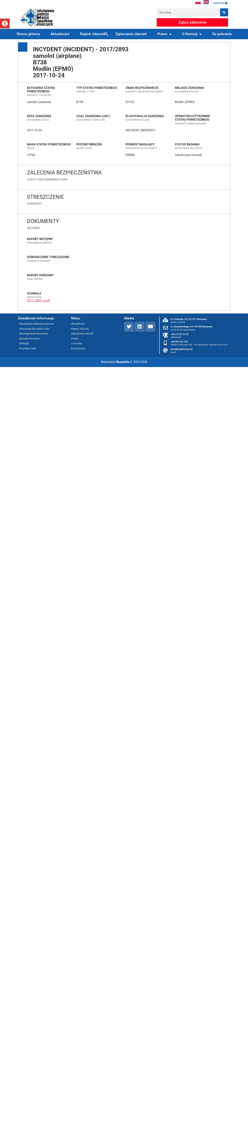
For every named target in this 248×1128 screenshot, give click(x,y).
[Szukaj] (224, 12)
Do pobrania (222, 34)
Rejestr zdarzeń (92, 34)
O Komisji (192, 34)
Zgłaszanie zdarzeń (131, 34)
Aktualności (59, 34)
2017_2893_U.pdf (38, 300)
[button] (5, 23)
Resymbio (122, 362)
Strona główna (28, 34)
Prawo (164, 34)
